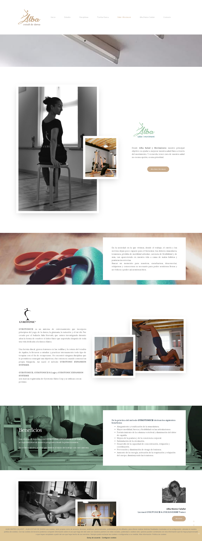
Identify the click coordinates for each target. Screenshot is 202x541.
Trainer (182, 512)
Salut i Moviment (124, 17)
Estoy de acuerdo (93, 538)
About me (178, 518)
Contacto (167, 17)
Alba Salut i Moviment (158, 169)
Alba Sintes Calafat (147, 17)
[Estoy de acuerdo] (198, 533)
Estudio (67, 17)
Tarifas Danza (103, 17)
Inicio (53, 17)
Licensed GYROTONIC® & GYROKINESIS (157, 512)
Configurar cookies (109, 538)
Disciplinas (83, 17)
